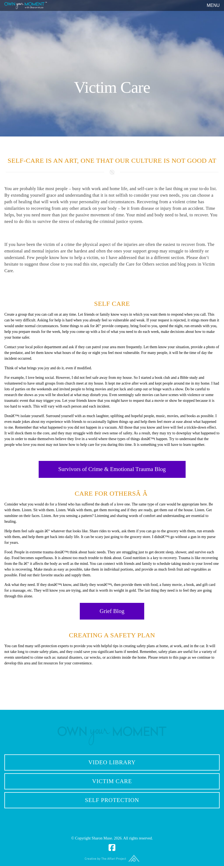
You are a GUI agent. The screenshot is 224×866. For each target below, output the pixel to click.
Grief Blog (112, 611)
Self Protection (112, 800)
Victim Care (112, 781)
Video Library (112, 762)
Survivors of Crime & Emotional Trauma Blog (112, 469)
